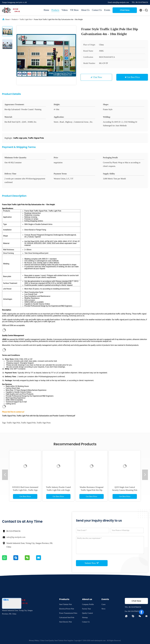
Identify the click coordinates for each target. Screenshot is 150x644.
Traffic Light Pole (26, 19)
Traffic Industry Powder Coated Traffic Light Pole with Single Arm (58, 490)
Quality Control (87, 613)
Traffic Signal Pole (28, 423)
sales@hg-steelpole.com (15, 537)
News (103, 609)
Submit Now (92, 563)
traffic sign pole (13, 423)
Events (107, 10)
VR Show (74, 10)
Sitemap (85, 617)
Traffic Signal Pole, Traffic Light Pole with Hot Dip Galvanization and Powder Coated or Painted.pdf (38, 416)
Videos (65, 10)
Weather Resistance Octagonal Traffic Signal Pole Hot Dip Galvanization (91, 490)
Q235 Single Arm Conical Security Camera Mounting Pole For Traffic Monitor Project (124, 490)
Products (55, 10)
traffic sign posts (44, 423)
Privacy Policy (34, 640)
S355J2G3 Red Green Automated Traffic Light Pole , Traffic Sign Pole (25, 490)
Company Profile (88, 604)
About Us (85, 10)
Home (46, 10)
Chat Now (125, 10)
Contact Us (97, 10)
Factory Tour (86, 609)
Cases (103, 604)
